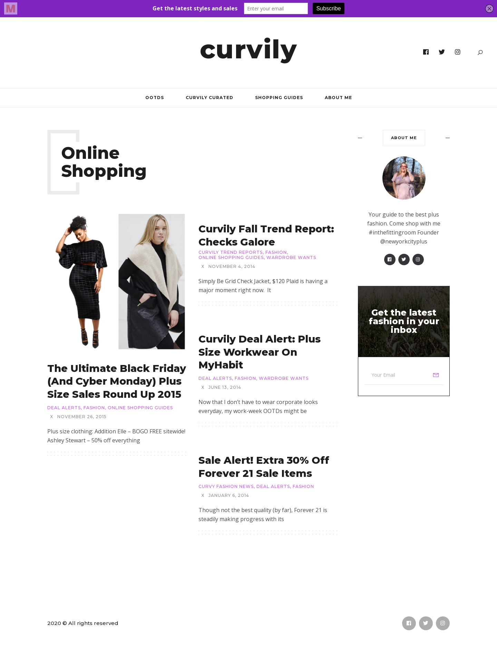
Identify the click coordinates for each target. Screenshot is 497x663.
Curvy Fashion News (226, 486)
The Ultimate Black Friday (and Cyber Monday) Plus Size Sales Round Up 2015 (116, 381)
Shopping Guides (279, 97)
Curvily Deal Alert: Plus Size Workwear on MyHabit (259, 352)
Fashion (94, 407)
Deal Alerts (64, 407)
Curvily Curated (209, 97)
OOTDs (154, 97)
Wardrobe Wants (291, 257)
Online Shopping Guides (140, 407)
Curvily (249, 49)
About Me (338, 97)
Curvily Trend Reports (230, 252)
